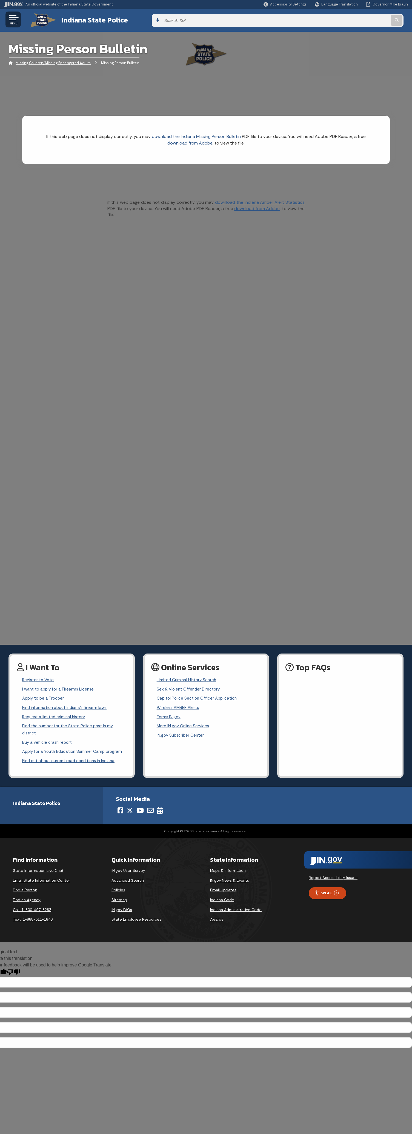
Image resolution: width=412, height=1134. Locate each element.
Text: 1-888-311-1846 (33, 929)
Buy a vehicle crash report (48, 744)
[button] (285, 4)
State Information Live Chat (38, 880)
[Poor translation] (13, 982)
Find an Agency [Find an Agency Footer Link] (27, 910)
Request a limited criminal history (55, 717)
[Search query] (361, 19)
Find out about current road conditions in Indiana (71, 771)
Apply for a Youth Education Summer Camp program (65, 757)
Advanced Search (127, 890)
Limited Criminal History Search (187, 679)
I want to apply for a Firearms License (59, 688)
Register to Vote (38, 679)
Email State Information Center (41, 890)
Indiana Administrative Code (236, 919)
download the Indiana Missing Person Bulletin (196, 135)
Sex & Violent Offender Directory (189, 688)
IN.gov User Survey (128, 880)
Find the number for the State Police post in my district (69, 730)
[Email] (150, 821)
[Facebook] (120, 821)
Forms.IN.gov (169, 717)
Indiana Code (222, 910)
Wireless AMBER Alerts (179, 708)
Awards (216, 929)
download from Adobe (190, 142)
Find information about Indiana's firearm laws (66, 708)
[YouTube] (140, 821)
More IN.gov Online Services (184, 727)
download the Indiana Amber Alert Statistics (260, 201)
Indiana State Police (88, 19)
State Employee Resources (136, 929)
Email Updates (223, 900)
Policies (118, 900)
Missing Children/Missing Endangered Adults (53, 61)
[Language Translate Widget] (337, 4)
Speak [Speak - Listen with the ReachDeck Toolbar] (326, 903)
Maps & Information (228, 880)
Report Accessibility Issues (333, 888)
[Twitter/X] (130, 821)
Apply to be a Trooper (44, 698)
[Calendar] (160, 821)
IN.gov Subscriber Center (181, 737)
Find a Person (25, 900)
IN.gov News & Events (229, 890)
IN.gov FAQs (121, 919)
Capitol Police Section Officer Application (198, 698)
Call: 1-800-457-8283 (32, 919)
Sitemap (119, 910)
